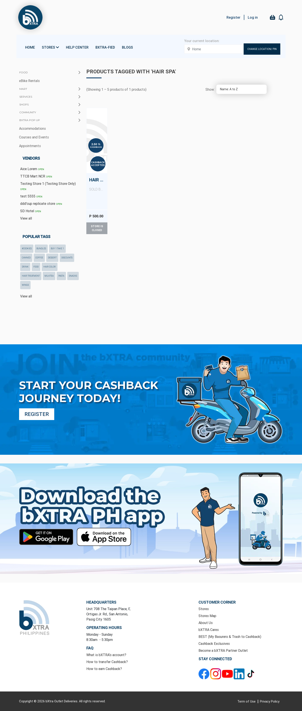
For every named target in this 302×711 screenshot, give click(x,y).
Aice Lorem (32, 169)
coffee (39, 257)
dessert (52, 257)
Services (25, 96)
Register (233, 17)
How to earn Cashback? (104, 669)
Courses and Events (34, 137)
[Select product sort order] (241, 89)
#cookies (27, 248)
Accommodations (32, 128)
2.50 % (95, 144)
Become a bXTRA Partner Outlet (223, 650)
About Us (206, 623)
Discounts (66, 257)
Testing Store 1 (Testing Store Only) (48, 186)
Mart (23, 88)
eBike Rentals (29, 81)
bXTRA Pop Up (29, 120)
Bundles (41, 248)
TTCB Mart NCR (36, 176)
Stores (204, 609)
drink (25, 266)
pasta (61, 275)
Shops (24, 104)
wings (25, 285)
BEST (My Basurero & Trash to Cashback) (230, 636)
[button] (281, 17)
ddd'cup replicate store (41, 203)
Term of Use (246, 701)
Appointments (30, 146)
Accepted (98, 165)
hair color (49, 266)
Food (23, 72)
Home (30, 47)
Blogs (127, 47)
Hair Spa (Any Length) (98, 184)
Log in (253, 17)
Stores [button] (50, 47)
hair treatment (31, 275)
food (36, 266)
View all (26, 218)
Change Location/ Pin (262, 49)
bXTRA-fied (105, 47)
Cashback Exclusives (214, 643)
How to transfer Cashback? (107, 662)
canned (26, 257)
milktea (49, 275)
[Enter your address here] (214, 49)
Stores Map (207, 616)
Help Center (77, 47)
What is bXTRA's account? (106, 655)
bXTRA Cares (209, 629)
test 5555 (31, 196)
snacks (73, 275)
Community (27, 112)
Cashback (96, 147)
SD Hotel (30, 211)
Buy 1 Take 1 (57, 248)
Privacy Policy (269, 701)
